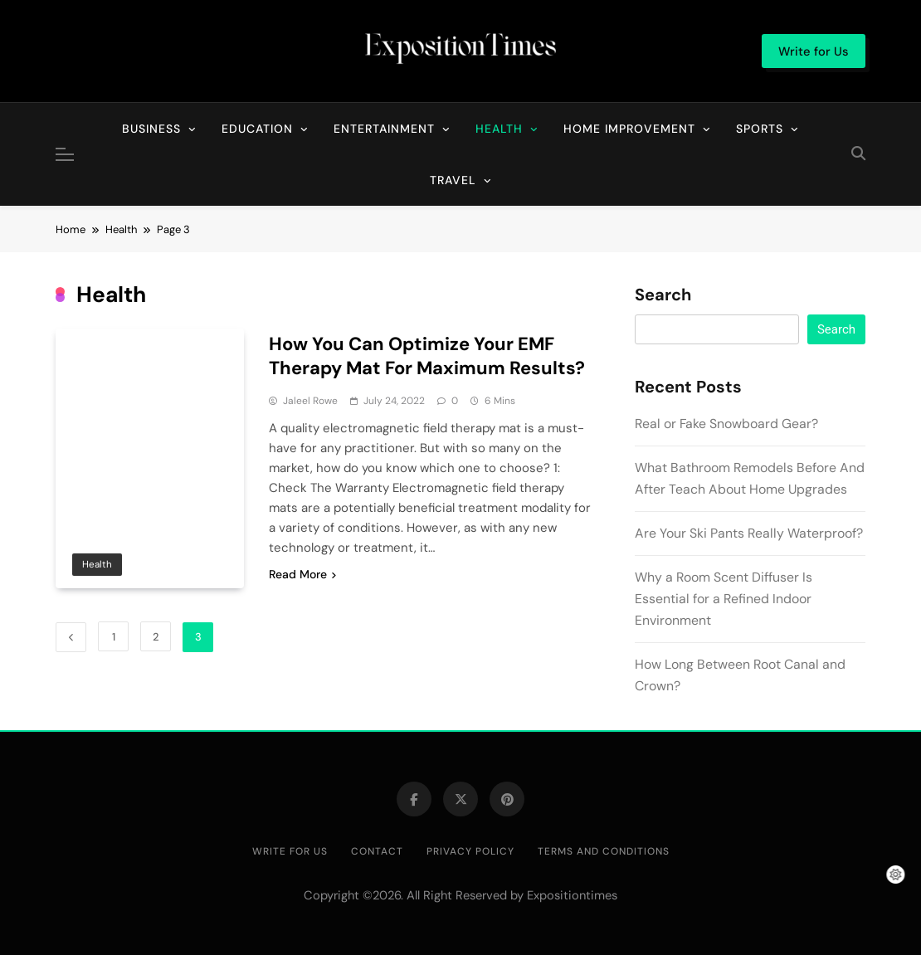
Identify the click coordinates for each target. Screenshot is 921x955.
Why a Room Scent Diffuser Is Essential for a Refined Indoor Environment (723, 598)
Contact (377, 851)
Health (499, 128)
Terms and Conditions (604, 851)
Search (663, 295)
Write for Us (290, 851)
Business (151, 128)
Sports (759, 128)
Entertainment (384, 128)
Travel (453, 180)
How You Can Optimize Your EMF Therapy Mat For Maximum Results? (427, 356)
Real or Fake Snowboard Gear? (726, 423)
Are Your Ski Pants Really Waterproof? (749, 533)
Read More (302, 574)
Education (257, 128)
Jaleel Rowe (310, 401)
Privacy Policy (470, 851)
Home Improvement (629, 128)
